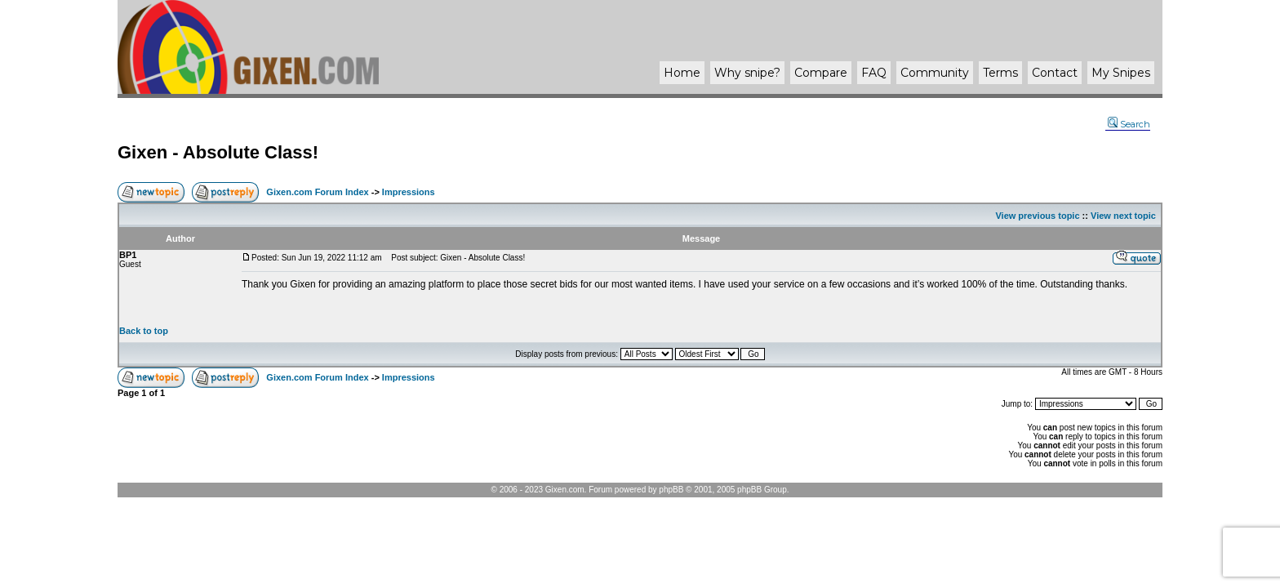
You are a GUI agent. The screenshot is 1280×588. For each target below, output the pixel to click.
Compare (820, 72)
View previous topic (1037, 215)
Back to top (143, 331)
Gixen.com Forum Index (317, 192)
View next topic (1123, 215)
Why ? (747, 72)
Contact (1055, 72)
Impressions (408, 192)
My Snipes (1120, 72)
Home (682, 72)
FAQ (874, 72)
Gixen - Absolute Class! (218, 152)
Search (1129, 124)
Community (934, 72)
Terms (1000, 72)
